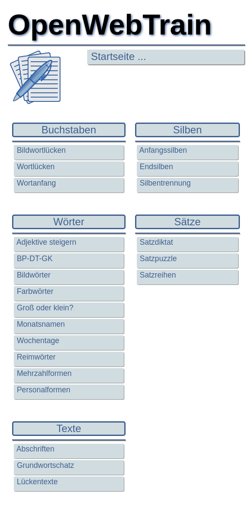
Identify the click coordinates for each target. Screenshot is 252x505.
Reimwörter (35, 357)
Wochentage (37, 340)
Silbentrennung (164, 183)
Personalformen (42, 389)
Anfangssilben (162, 150)
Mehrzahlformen (43, 373)
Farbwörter (34, 291)
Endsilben (155, 166)
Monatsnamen (40, 324)
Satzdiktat (155, 242)
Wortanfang (35, 183)
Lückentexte (36, 481)
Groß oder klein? (44, 307)
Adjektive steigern (45, 242)
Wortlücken (35, 166)
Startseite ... (117, 56)
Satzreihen (157, 275)
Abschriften (34, 449)
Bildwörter (32, 275)
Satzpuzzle (157, 258)
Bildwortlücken (40, 150)
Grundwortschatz (44, 465)
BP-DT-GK (34, 258)
